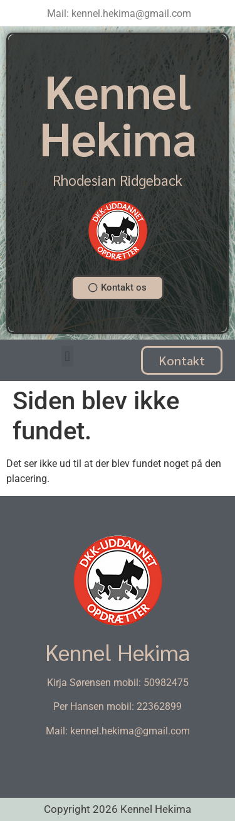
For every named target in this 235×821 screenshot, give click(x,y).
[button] (67, 356)
